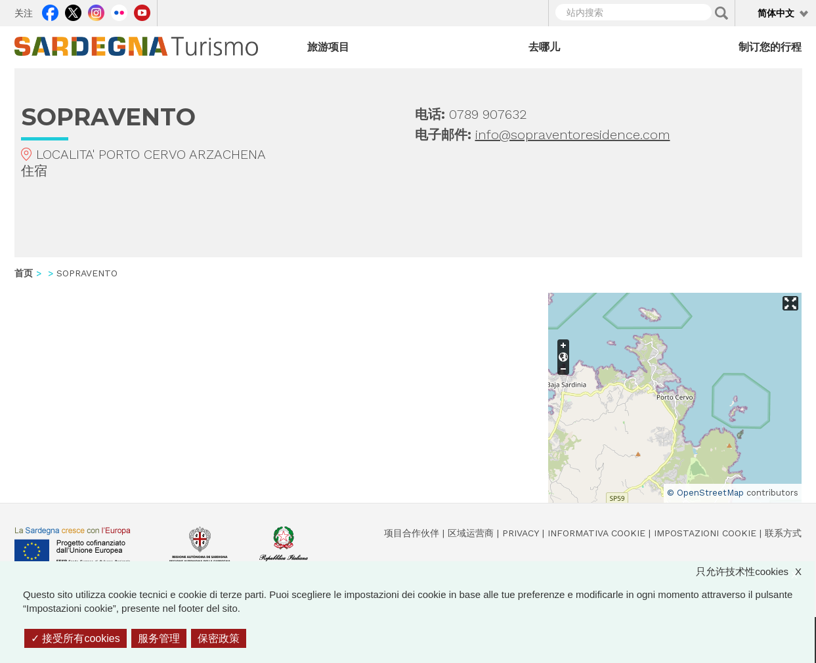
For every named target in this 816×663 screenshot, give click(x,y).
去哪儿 (544, 47)
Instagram (96, 11)
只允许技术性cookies (755, 571)
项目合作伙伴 (411, 533)
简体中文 (776, 13)
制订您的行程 (770, 47)
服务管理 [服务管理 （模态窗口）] (159, 638)
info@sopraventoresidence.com (572, 134)
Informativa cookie (596, 533)
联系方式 (783, 533)
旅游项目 (328, 47)
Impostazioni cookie (705, 533)
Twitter (73, 11)
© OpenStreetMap (705, 493)
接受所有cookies (75, 638)
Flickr (119, 11)
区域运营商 (471, 533)
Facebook (50, 11)
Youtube (142, 11)
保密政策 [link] (219, 638)
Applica (721, 13)
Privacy (520, 533)
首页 (23, 273)
